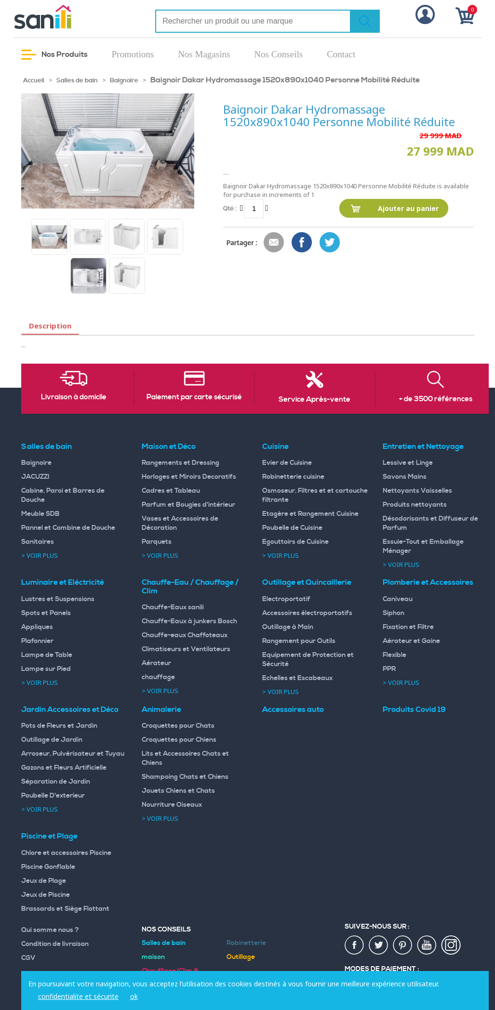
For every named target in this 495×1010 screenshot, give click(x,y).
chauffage (158, 677)
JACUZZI (35, 476)
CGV (28, 958)
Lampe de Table (46, 655)
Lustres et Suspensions (57, 599)
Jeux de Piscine (45, 895)
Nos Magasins (204, 54)
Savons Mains (405, 476)
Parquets (157, 542)
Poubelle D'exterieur (53, 795)
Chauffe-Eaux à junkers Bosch (189, 621)
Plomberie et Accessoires (428, 582)
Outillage (241, 957)
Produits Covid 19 (414, 709)
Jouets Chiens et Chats (178, 791)
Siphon (393, 613)
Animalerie (161, 709)
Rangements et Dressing (180, 463)
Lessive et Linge (408, 463)
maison (153, 957)
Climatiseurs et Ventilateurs (186, 649)
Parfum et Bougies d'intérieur (188, 504)
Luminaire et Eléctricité (62, 582)
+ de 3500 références (435, 399)
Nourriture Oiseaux (172, 804)
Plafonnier (37, 641)
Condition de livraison (55, 944)
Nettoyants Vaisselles (417, 490)
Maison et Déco (169, 446)
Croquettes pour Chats (178, 725)
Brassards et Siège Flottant (65, 909)
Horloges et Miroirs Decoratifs (189, 476)
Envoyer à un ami (274, 242)
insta (451, 945)
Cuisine (275, 446)
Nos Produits (54, 55)
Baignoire (124, 80)
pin (403, 945)
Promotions (133, 54)
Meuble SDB (40, 514)
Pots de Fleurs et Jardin (59, 725)
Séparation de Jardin (55, 781)
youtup (427, 945)
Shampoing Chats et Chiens (185, 777)
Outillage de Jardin (51, 739)
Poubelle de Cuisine (292, 528)
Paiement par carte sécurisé (194, 397)
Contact (341, 54)
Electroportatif (286, 599)
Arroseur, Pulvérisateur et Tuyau (72, 753)
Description (50, 325)
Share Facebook (302, 242)
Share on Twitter (330, 242)
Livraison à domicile (74, 397)
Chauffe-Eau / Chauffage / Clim (190, 586)
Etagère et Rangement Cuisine (310, 514)
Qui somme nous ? (50, 930)
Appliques (37, 627)
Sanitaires (37, 542)
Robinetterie (246, 943)
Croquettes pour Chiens (179, 739)
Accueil (33, 80)
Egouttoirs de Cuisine (295, 542)
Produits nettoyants (415, 504)
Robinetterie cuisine (293, 476)
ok (134, 996)
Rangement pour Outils (298, 641)
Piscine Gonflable (48, 867)
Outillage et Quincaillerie (306, 582)
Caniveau (398, 599)
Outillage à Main (287, 627)
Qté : (230, 208)
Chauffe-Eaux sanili (173, 607)
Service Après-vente (314, 399)
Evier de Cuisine (287, 463)
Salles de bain (77, 80)
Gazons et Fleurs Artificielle (64, 767)
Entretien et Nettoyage (423, 446)
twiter (379, 945)
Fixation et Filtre (408, 627)
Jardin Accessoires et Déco (70, 709)
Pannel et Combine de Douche (68, 528)
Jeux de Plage (43, 881)
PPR (389, 669)
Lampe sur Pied (46, 669)
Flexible (394, 655)
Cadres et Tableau (171, 490)
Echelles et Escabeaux (297, 678)
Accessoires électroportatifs (307, 613)
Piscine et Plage (49, 836)
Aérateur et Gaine (411, 641)
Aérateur (156, 663)
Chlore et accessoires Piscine (66, 853)
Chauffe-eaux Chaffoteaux (184, 635)
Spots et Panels (46, 613)
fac (355, 945)
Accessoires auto (293, 709)
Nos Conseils (278, 54)
